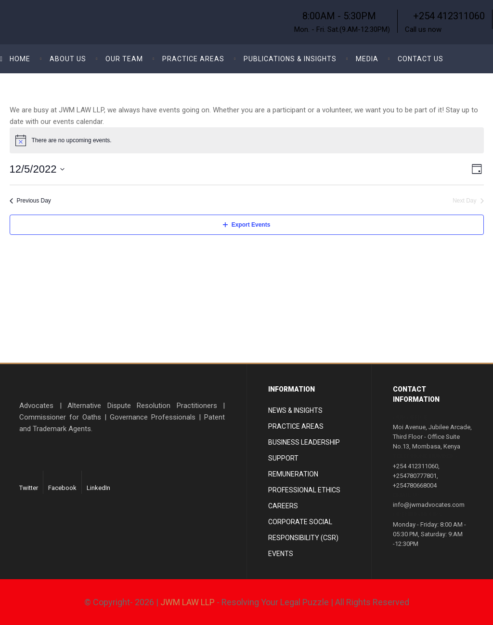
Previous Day (30, 200)
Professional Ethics (304, 490)
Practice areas (296, 426)
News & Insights (295, 410)
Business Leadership (304, 442)
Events (280, 553)
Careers (283, 506)
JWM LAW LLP (187, 602)
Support (283, 458)
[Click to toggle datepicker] (37, 169)
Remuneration (293, 474)
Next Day (468, 200)
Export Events (247, 224)
